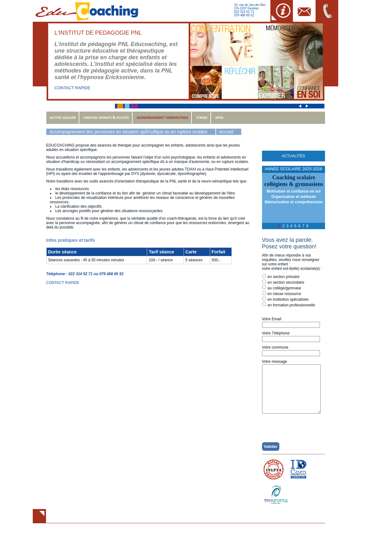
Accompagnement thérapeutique (162, 117)
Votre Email (271, 319)
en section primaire (281, 276)
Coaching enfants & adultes (106, 117)
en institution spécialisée (285, 299)
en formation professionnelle (288, 304)
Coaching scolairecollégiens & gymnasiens (293, 180)
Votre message (274, 361)
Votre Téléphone (276, 333)
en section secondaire (283, 282)
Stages (201, 117)
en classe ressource (281, 293)
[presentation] (295, 435)
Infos (219, 117)
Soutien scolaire (62, 117)
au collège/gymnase (281, 287)
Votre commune (275, 347)
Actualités (293, 156)
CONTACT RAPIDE (72, 87)
